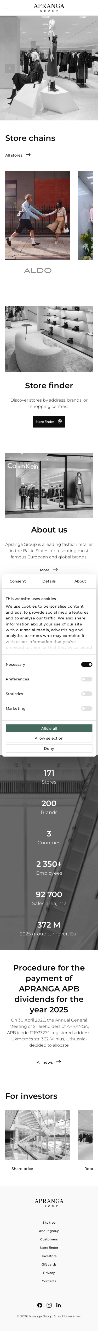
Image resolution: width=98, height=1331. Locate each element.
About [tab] (80, 581)
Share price (22, 1168)
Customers (49, 1239)
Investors (49, 1256)
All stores (18, 155)
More (49, 570)
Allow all (49, 728)
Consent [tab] (18, 581)
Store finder (49, 422)
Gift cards (49, 1264)
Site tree (49, 1222)
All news (49, 1062)
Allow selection (49, 738)
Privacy (49, 1273)
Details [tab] (49, 581)
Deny (49, 748)
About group (49, 1231)
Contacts (49, 1281)
